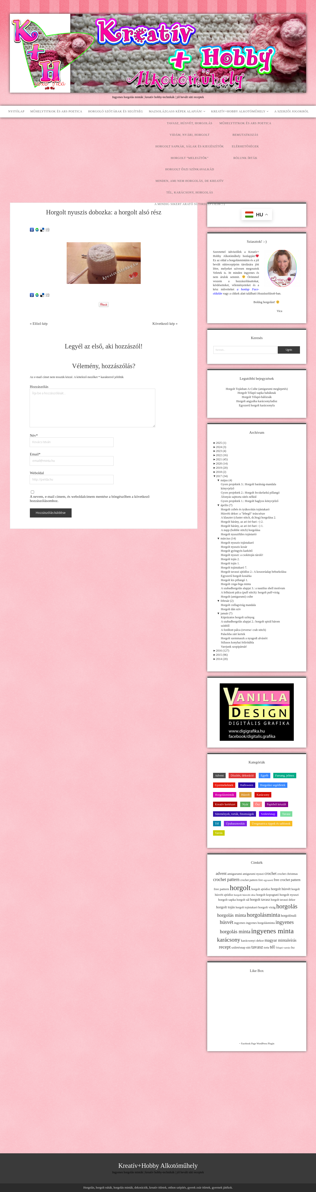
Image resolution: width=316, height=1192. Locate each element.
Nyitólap (16, 111)
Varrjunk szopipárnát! (234, 646)
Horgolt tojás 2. (230, 559)
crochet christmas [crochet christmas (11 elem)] (287, 874)
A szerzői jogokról (291, 111)
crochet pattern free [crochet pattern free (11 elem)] (251, 880)
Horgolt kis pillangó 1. (234, 580)
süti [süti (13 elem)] (248, 947)
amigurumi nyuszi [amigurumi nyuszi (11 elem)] (253, 874)
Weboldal (37, 473)
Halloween (246, 785)
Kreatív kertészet (225, 804)
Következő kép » (165, 324)
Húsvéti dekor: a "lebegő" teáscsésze (243, 513)
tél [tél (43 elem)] (272, 947)
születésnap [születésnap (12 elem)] (238, 947)
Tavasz (286, 814)
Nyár (245, 804)
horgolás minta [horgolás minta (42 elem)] (231, 915)
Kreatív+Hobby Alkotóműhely (238, 111)
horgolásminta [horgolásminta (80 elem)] (263, 915)
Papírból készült (276, 804)
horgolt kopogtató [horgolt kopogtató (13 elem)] (267, 895)
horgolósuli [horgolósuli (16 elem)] (288, 915)
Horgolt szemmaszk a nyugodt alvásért (244, 638)
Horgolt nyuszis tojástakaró (237, 542)
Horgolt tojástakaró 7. (234, 567)
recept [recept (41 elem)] (225, 947)
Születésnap (268, 814)
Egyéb (264, 775)
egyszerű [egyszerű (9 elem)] (268, 880)
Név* (34, 435)
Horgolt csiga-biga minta (236, 584)
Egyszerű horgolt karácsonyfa (257, 405)
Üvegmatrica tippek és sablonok (271, 823)
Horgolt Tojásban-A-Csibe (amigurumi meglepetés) (257, 389)
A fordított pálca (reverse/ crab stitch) (243, 630)
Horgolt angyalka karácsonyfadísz (256, 401)
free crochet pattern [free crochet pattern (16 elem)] (287, 880)
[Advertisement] (158, 154)
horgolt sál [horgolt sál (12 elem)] (243, 899)
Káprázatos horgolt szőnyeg (238, 617)
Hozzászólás (39, 387)
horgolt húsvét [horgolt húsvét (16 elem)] (281, 889)
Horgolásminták (224, 794)
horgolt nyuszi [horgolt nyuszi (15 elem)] (288, 895)
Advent (219, 775)
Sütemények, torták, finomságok (234, 814)
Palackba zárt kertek (233, 634)
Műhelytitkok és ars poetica (56, 111)
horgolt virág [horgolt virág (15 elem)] (267, 907)
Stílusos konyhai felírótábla (237, 642)
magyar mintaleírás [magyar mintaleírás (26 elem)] (280, 940)
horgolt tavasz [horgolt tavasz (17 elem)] (260, 899)
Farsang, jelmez (284, 775)
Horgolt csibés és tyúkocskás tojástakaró (245, 509)
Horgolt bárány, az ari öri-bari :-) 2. (242, 521)
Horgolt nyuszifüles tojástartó (239, 534)
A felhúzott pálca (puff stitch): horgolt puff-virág (250, 592)
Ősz (257, 804)
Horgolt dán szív (231, 609)
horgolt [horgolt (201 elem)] (240, 888)
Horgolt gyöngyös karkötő (237, 551)
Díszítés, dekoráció (242, 775)
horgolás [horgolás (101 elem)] (286, 906)
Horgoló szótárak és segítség (115, 111)
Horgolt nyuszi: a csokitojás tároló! (242, 555)
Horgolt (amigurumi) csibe (237, 596)
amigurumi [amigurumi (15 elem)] (234, 874)
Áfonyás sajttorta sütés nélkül (239, 497)
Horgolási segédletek (272, 785)
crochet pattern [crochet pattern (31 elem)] (226, 879)
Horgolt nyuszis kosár (234, 547)
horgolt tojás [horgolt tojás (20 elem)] (225, 907)
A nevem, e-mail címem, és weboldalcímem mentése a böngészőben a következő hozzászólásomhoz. (90, 499)
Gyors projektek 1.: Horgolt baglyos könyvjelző (249, 501)
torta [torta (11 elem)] (266, 947)
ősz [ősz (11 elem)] (293, 947)
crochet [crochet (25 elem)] (271, 873)
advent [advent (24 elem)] (221, 873)
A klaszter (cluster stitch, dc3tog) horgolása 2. (248, 517)
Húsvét (245, 794)
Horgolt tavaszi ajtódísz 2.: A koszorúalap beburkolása (253, 571)
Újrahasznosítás (235, 823)
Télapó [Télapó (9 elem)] (279, 947)
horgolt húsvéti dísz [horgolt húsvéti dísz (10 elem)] (245, 894)
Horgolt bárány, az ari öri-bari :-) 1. (242, 526)
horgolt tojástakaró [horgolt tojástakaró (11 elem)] (246, 907)
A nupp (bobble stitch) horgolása (240, 530)
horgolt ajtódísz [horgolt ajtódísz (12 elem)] (260, 889)
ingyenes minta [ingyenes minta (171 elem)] (272, 931)
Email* (35, 454)
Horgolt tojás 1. (230, 563)
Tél (217, 823)
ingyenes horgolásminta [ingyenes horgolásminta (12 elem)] (260, 923)
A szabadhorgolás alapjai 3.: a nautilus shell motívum (253, 588)
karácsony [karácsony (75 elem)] (228, 939)
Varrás (219, 833)
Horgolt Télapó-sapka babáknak (256, 393)
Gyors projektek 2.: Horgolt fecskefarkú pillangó (250, 492)
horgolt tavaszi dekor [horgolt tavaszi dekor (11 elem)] (283, 899)
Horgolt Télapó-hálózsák (257, 397)
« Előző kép (39, 324)
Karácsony (263, 794)
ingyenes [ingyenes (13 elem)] (239, 923)
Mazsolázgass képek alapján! (175, 111)
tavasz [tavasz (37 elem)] (257, 947)
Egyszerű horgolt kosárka (236, 576)
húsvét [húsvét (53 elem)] (226, 922)
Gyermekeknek (224, 785)
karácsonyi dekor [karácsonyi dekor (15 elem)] (252, 940)
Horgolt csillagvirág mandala (238, 605)
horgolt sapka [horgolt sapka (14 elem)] (227, 899)
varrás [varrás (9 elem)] (287, 947)
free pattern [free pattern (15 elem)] (221, 889)
